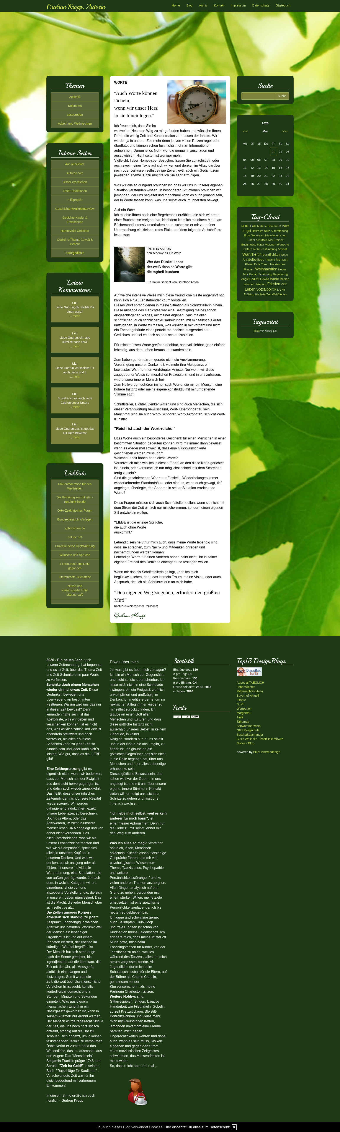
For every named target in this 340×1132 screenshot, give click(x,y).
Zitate (257, 331)
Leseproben (75, 114)
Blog (189, 5)
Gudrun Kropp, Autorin (75, 7)
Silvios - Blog (245, 743)
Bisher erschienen (75, 182)
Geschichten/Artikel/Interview (75, 208)
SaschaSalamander (250, 734)
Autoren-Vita (74, 173)
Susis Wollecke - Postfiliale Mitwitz (260, 739)
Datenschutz (260, 5)
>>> (285, 131)
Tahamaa (243, 721)
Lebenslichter (246, 687)
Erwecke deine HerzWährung (75, 546)
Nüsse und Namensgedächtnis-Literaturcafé (74, 590)
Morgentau (244, 713)
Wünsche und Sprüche (74, 555)
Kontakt (219, 5)
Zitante (241, 700)
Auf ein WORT (75, 164)
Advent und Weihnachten (75, 123)
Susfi (240, 704)
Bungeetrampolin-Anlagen (74, 519)
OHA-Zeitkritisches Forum (74, 510)
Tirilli (240, 717)
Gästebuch (283, 5)
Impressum (238, 5)
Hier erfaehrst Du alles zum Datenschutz (197, 1127)
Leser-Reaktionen (75, 191)
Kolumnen (75, 105)
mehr (76, 316)
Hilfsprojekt (74, 200)
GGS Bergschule (248, 730)
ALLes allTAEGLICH (250, 682)
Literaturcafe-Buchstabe (75, 577)
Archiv (203, 5)
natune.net (75, 537)
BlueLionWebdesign (266, 752)
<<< (245, 131)
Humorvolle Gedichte (75, 231)
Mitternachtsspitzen (250, 691)
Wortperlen (244, 708)
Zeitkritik (74, 97)
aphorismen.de (75, 528)
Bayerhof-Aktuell (248, 695)
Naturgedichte (74, 253)
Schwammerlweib (249, 726)
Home (176, 5)
